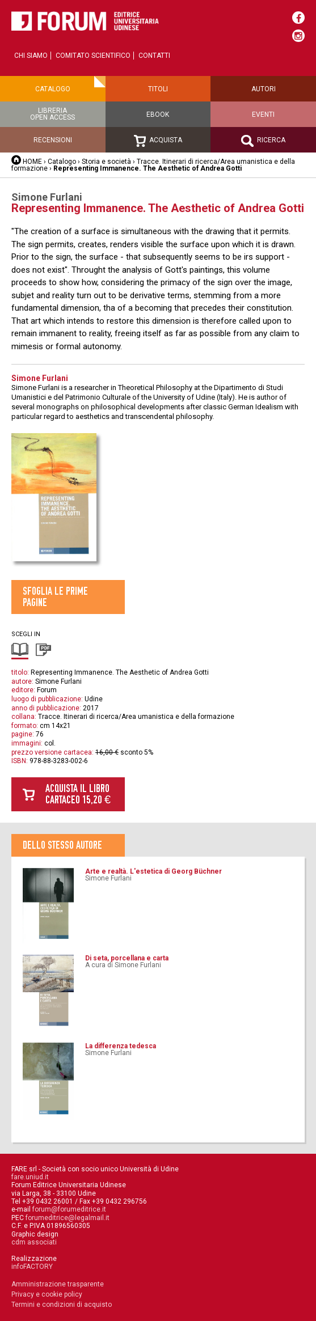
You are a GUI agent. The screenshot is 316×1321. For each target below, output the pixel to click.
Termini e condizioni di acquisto (61, 1305)
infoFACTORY (32, 1267)
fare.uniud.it (30, 1177)
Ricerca (263, 141)
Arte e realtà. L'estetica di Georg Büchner (153, 871)
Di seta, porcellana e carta (126, 958)
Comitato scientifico (93, 56)
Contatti (154, 56)
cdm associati (34, 1242)
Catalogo (52, 89)
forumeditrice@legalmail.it (67, 1218)
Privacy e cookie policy (46, 1294)
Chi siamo (31, 56)
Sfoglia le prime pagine (55, 596)
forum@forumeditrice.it (69, 1209)
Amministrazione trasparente (57, 1284)
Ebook (157, 114)
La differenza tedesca (120, 1046)
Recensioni (52, 140)
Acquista (158, 141)
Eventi (263, 114)
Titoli (158, 89)
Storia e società (106, 162)
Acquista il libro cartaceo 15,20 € (78, 794)
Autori (263, 89)
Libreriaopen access (52, 114)
